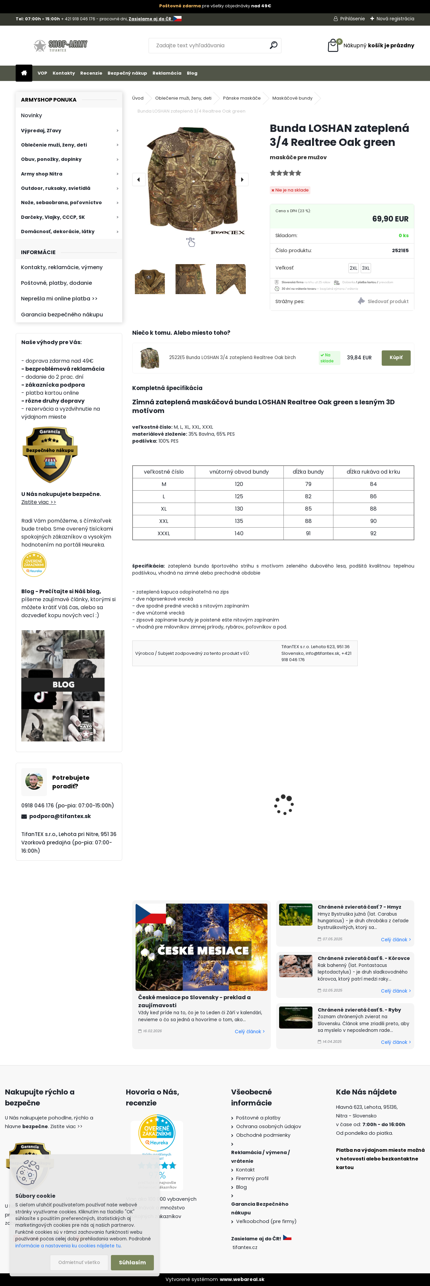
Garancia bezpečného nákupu (62, 314)
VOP (42, 73)
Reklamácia (167, 73)
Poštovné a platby (258, 1117)
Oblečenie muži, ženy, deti (54, 145)
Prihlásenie (352, 18)
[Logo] (61, 45)
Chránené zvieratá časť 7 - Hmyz (359, 907)
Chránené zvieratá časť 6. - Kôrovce (364, 958)
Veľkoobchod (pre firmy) (266, 1221)
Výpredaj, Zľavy (41, 130)
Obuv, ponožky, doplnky (51, 159)
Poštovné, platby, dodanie (56, 283)
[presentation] (139, 179)
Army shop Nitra (41, 174)
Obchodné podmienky (263, 1135)
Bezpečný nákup (127, 73)
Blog (192, 73)
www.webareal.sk (242, 1279)
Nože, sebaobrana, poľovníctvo (61, 202)
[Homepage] (24, 73)
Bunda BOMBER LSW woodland (367, 804)
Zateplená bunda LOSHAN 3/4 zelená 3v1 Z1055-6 (176, 808)
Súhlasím (132, 1262)
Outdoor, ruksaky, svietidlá (55, 188)
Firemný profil (252, 1178)
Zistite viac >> (38, 502)
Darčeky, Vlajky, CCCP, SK (53, 217)
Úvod (138, 98)
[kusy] (152, 864)
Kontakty (64, 73)
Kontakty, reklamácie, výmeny (62, 267)
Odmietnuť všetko (79, 1262)
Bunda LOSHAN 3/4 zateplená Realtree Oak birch (271, 808)
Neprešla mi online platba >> (59, 298)
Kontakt (245, 1169)
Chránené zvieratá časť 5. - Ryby (359, 1010)
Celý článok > (250, 1032)
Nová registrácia (395, 18)
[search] (273, 45)
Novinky (31, 115)
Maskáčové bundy (292, 98)
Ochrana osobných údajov (268, 1126)
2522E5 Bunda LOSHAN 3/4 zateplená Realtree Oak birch (232, 357)
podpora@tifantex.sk (60, 816)
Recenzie (91, 73)
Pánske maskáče (242, 98)
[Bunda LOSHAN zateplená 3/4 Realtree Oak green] (190, 179)
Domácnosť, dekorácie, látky (58, 231)
